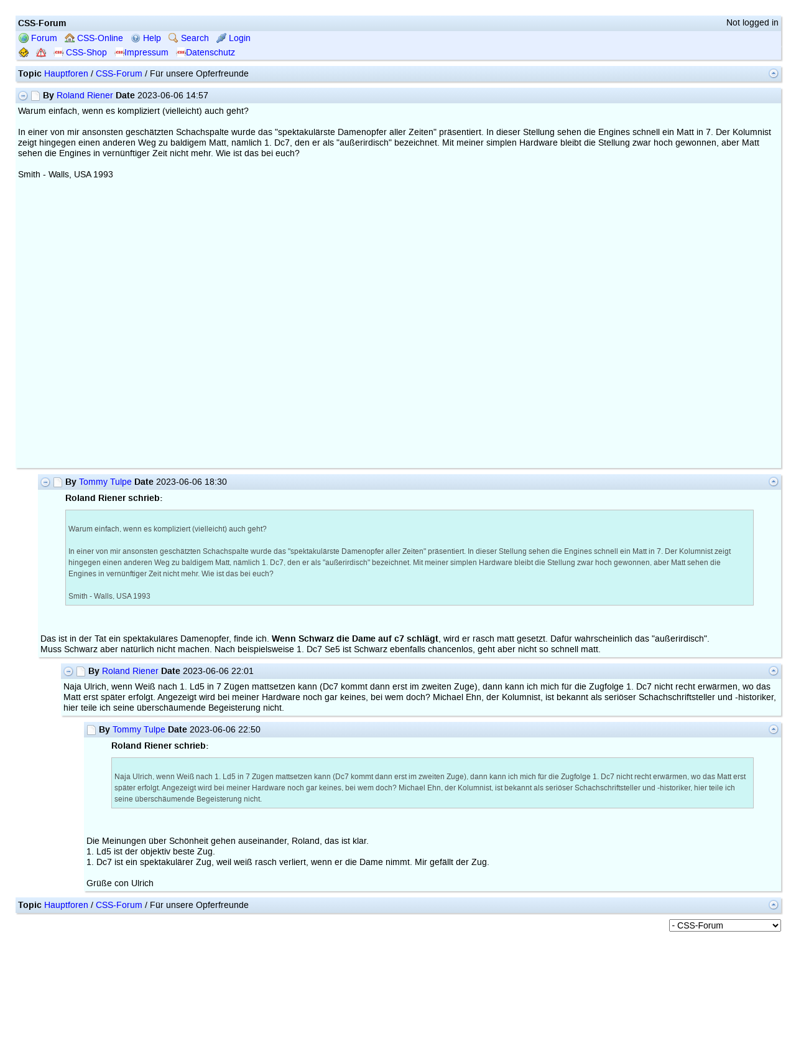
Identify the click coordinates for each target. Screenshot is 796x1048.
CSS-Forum (119, 73)
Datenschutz (205, 52)
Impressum (141, 52)
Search (189, 38)
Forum (38, 38)
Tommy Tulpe (105, 482)
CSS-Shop (80, 52)
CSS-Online (94, 38)
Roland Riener (85, 95)
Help (146, 38)
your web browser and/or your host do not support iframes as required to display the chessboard (220, 326)
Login (233, 38)
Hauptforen (66, 73)
